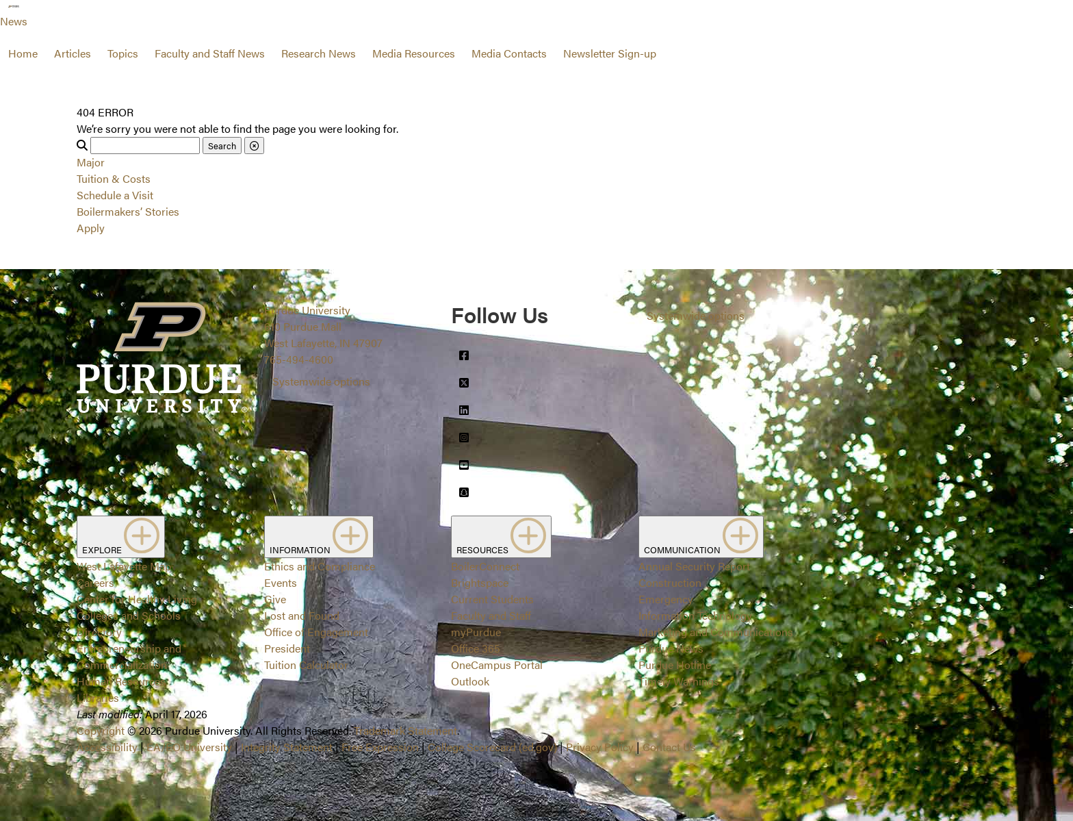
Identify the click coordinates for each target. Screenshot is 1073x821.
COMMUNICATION (701, 537)
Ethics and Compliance (319, 566)
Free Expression (380, 747)
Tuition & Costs (114, 178)
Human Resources (121, 681)
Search (222, 145)
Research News (318, 53)
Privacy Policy (600, 747)
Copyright (101, 730)
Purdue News (670, 648)
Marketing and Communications (715, 632)
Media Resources (413, 53)
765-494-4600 (298, 359)
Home (23, 53)
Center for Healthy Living (137, 599)
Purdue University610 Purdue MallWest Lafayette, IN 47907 (323, 326)
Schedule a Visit (115, 195)
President (287, 648)
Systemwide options (321, 381)
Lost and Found (301, 615)
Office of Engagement (316, 632)
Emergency (665, 599)
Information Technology (695, 615)
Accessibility (107, 747)
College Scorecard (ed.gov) (492, 747)
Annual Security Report (694, 566)
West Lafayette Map (124, 566)
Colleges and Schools (129, 615)
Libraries (98, 697)
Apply (91, 228)
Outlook (470, 681)
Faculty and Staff (491, 615)
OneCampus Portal (497, 664)
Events (280, 582)
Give (275, 599)
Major (91, 162)
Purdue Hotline (674, 664)
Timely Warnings (678, 681)
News (13, 21)
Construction (669, 582)
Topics (122, 53)
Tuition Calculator (306, 664)
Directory (99, 632)
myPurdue (476, 632)
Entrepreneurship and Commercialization (129, 656)
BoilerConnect (485, 566)
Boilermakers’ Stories (128, 211)
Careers (95, 582)
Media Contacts (509, 53)
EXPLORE (120, 537)
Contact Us (669, 747)
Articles (72, 53)
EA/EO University (189, 747)
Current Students (492, 599)
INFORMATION (319, 537)
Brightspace (479, 582)
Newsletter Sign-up (609, 53)
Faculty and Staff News (210, 53)
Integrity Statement (287, 747)
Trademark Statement (405, 730)
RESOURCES (501, 537)
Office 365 (475, 648)
